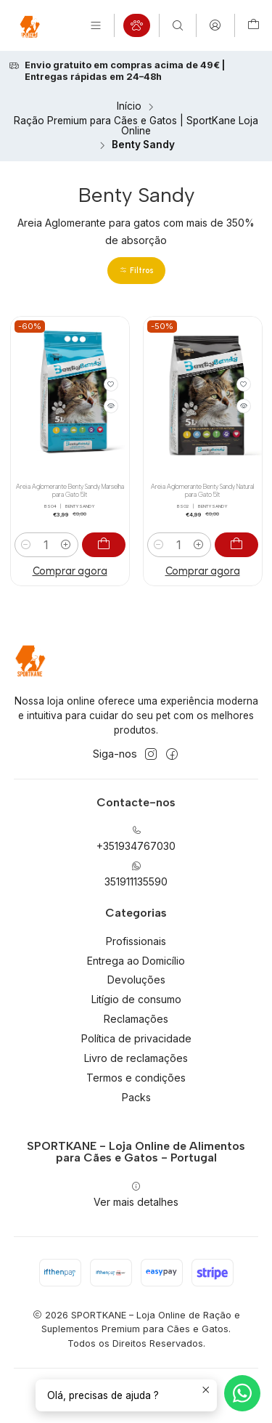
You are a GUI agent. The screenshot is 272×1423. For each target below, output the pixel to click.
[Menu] (95, 25)
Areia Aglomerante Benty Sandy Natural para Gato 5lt (202, 490)
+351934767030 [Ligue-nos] (136, 838)
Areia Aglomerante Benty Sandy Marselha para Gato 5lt (70, 490)
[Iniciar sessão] (215, 25)
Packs (136, 1097)
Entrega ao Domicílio (136, 960)
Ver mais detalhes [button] (136, 1194)
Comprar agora (70, 570)
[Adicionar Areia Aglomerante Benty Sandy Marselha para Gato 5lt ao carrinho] (103, 544)
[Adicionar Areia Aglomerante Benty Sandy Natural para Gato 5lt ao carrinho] (236, 544)
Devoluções (136, 979)
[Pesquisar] (177, 25)
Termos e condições (136, 1077)
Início (129, 107)
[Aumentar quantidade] (66, 544)
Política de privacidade (136, 1038)
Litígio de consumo (136, 999)
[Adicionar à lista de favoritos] (111, 384)
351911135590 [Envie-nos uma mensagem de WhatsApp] (136, 874)
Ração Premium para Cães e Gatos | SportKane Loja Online (136, 126)
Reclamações (136, 1019)
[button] (136, 271)
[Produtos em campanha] (136, 25)
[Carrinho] (253, 25)
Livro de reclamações (136, 1058)
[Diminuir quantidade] (26, 544)
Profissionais (136, 941)
